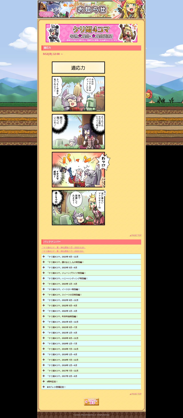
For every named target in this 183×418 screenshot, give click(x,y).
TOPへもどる (91, 401)
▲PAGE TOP (136, 235)
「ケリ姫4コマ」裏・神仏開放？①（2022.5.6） (62, 251)
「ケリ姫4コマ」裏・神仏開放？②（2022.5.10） (63, 247)
